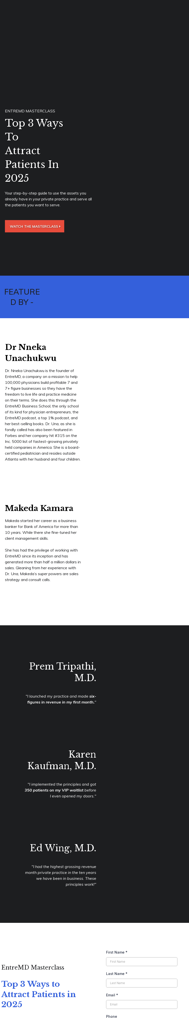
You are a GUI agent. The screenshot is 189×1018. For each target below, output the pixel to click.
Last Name (116, 891)
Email (112, 912)
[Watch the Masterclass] (34, 226)
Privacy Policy (173, 1010)
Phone (111, 934)
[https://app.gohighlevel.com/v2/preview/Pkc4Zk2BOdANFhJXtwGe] (94, 997)
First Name (116, 870)
